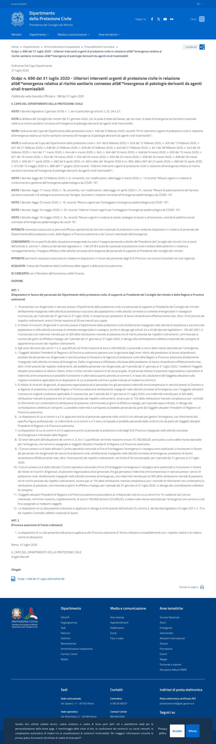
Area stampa (117, 617)
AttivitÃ (65, 617)
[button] (201, 19)
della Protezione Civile (51, 15)
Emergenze (166, 628)
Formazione (166, 649)
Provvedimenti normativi (99, 47)
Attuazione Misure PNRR (173, 670)
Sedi (63, 628)
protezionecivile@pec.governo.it (177, 703)
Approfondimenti (119, 622)
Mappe (163, 659)
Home (15, 47)
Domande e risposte (170, 664)
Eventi (163, 654)
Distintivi (65, 638)
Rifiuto (193, 731)
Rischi (163, 622)
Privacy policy (162, 730)
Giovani (164, 643)
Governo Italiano (19, 4)
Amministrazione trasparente (62, 47)
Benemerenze (68, 643)
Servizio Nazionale (170, 617)
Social (113, 633)
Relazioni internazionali (172, 638)
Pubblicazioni (117, 628)
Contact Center (69, 654)
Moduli (64, 659)
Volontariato (166, 633)
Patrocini (65, 633)
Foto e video (116, 638)
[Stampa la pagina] (202, 587)
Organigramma (69, 622)
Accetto (177, 731)
